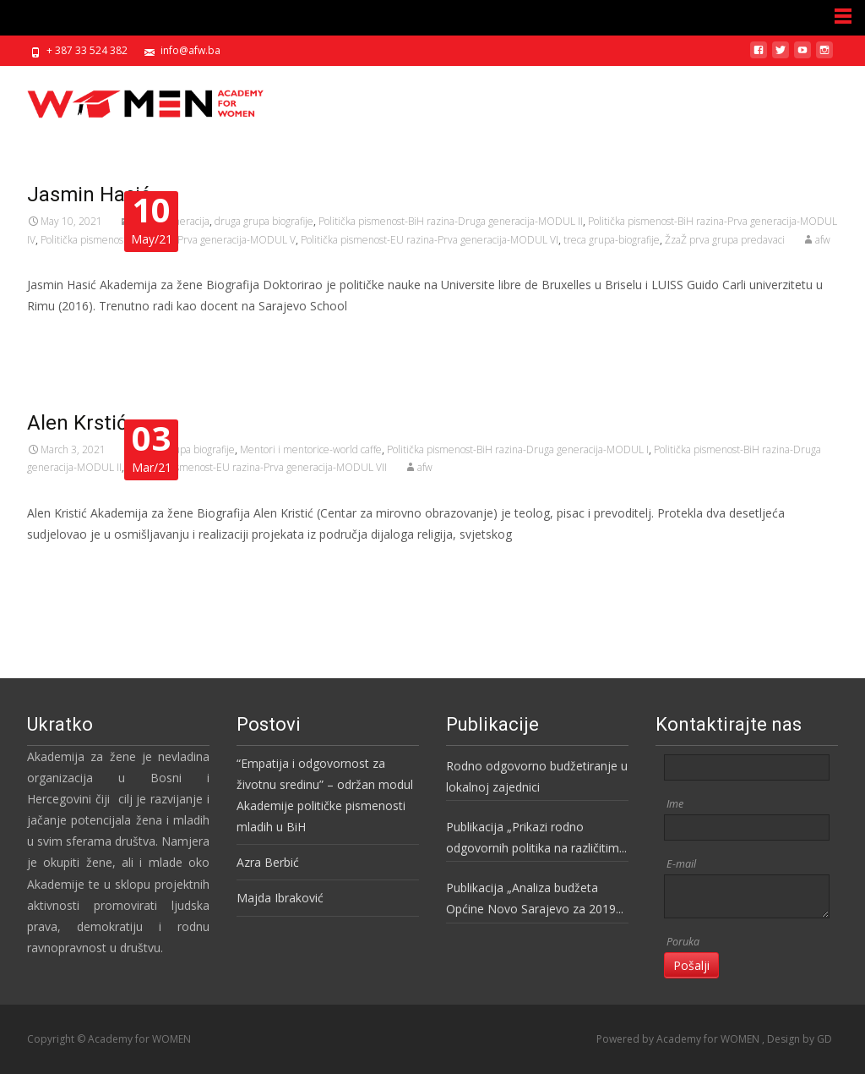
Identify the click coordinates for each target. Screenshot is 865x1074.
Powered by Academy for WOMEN (679, 1039)
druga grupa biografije (264, 221)
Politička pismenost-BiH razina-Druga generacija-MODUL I (518, 449)
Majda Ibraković (280, 898)
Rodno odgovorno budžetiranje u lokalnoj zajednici (537, 776)
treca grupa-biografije (611, 240)
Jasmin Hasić (89, 194)
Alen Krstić (77, 423)
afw (822, 240)
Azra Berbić (268, 862)
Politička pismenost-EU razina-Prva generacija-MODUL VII (257, 467)
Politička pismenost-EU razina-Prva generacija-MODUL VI (429, 240)
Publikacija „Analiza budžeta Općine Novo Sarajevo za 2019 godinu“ (531, 899)
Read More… (64, 338)
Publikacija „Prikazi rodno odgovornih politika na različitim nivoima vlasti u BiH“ (532, 838)
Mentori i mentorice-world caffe (311, 449)
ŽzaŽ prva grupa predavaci (725, 240)
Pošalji (691, 965)
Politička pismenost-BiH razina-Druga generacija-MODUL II (450, 221)
